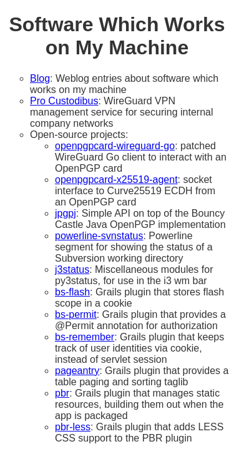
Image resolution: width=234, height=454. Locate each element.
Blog (40, 78)
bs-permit (76, 314)
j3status (72, 269)
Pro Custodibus (64, 101)
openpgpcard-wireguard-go (115, 146)
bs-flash (72, 292)
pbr (62, 393)
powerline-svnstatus (99, 235)
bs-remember (84, 337)
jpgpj (65, 213)
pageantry (77, 370)
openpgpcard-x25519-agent (116, 179)
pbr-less (72, 427)
